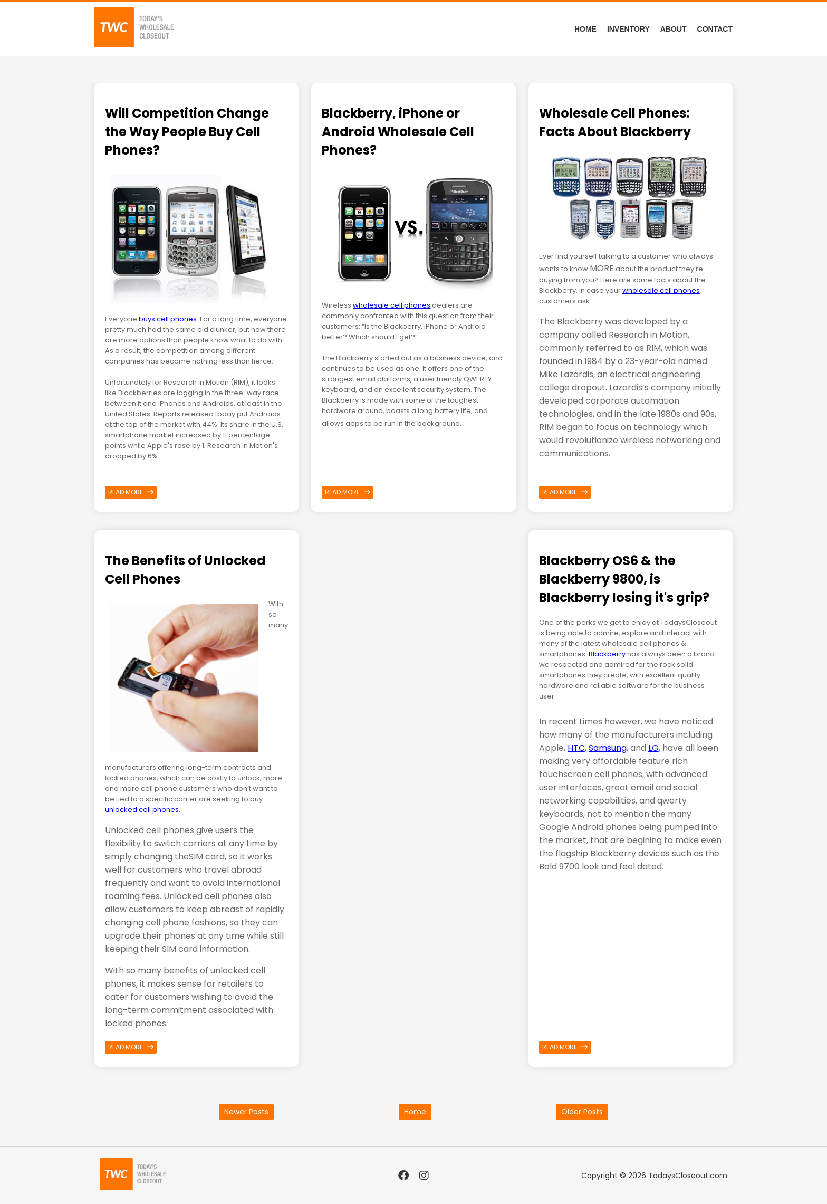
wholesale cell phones (391, 305)
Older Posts (582, 1111)
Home (585, 29)
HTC (576, 748)
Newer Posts (246, 1111)
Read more (130, 492)
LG (653, 748)
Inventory (628, 29)
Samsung (608, 748)
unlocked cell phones (142, 810)
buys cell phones (168, 319)
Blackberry (607, 654)
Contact (715, 29)
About (673, 29)
